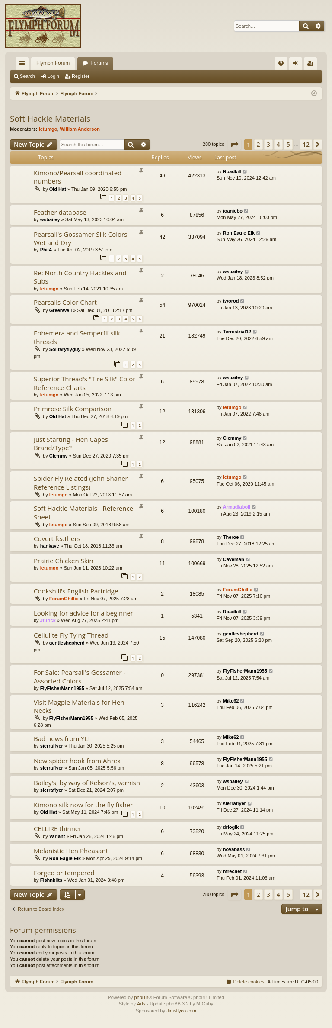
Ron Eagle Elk (239, 232)
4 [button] (278, 144)
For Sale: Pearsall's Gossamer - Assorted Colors (79, 676)
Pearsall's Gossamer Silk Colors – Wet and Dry (83, 238)
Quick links (24, 65)
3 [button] (268, 144)
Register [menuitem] (312, 65)
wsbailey (50, 219)
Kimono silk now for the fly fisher (83, 804)
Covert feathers (57, 538)
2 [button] (258, 144)
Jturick (48, 620)
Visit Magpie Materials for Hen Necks (79, 706)
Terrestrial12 (237, 331)
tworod (231, 300)
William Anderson (80, 129)
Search (27, 76)
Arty (141, 1003)
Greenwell (60, 310)
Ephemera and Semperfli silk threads (77, 337)
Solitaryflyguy (65, 349)
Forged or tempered (64, 872)
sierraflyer (51, 745)
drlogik (231, 827)
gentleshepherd (67, 642)
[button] (234, 144)
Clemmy (58, 455)
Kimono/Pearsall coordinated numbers (77, 176)
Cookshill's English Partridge (76, 591)
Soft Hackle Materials (50, 118)
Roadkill (232, 171)
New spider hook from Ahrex (77, 760)
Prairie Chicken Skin (63, 560)
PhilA (46, 249)
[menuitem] (281, 63)
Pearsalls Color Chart (65, 302)
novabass (234, 849)
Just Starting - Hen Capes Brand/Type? (71, 443)
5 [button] (288, 144)
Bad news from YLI (62, 738)
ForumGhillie (64, 598)
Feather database (60, 212)
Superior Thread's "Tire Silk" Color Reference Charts (84, 382)
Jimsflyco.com (181, 1010)
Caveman (233, 559)
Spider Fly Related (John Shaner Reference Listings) (81, 482)
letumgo (48, 129)
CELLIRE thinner (57, 828)
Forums (99, 63)
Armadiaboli (237, 506)
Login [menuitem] (297, 65)
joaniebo (233, 210)
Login (53, 76)
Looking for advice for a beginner (83, 613)
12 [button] (306, 144)
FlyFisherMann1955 (62, 688)
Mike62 (231, 700)
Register (80, 76)
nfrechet (232, 871)
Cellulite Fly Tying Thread (71, 635)
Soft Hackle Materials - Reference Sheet (83, 512)
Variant (57, 836)
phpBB (141, 997)
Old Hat (57, 189)
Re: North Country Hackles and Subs (80, 276)
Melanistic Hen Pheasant (71, 850)
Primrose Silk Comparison (73, 408)
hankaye (49, 545)
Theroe (231, 537)
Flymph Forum (53, 63)
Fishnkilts (51, 880)
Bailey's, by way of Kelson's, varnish (87, 782)
